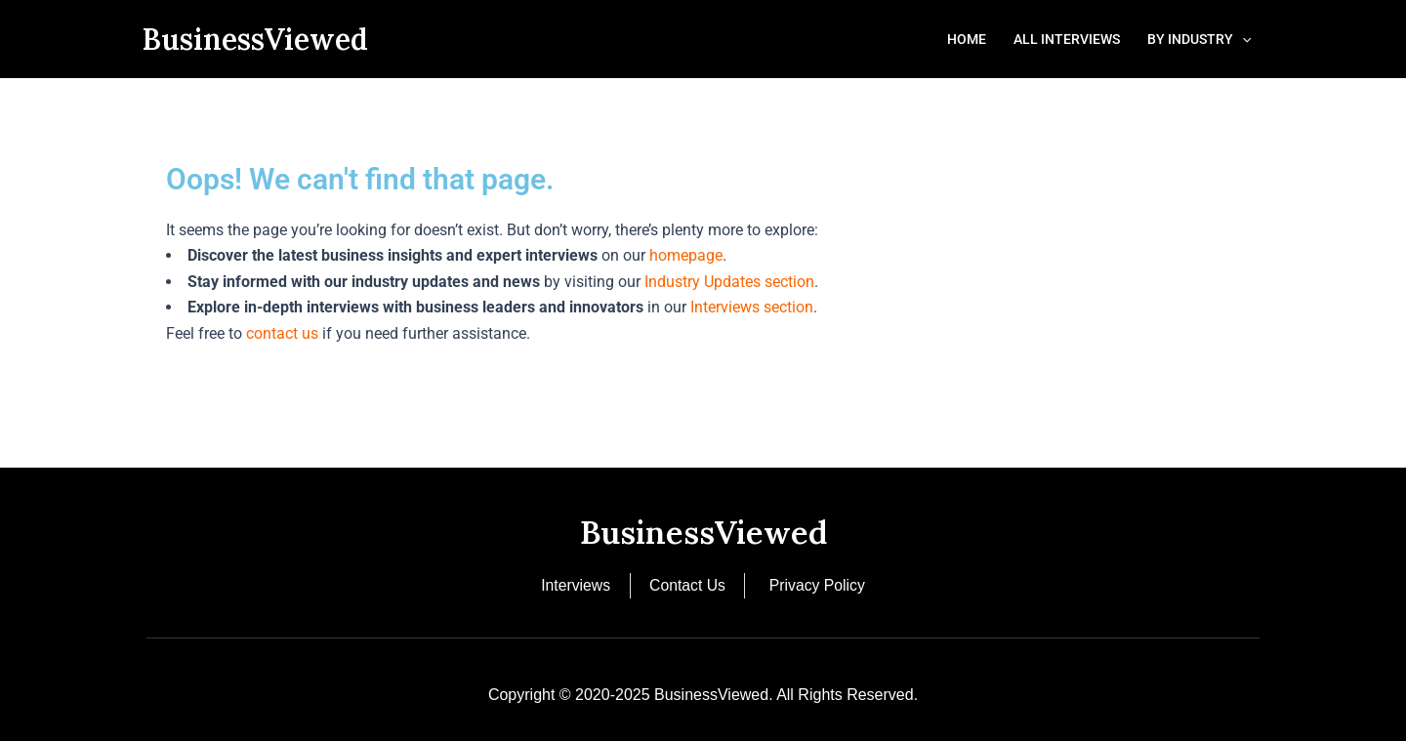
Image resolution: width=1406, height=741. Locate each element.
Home (966, 39)
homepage (686, 255)
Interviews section (751, 307)
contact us (282, 333)
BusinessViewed (255, 39)
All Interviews (1066, 39)
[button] (1242, 39)
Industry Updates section (729, 281)
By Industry (1199, 39)
